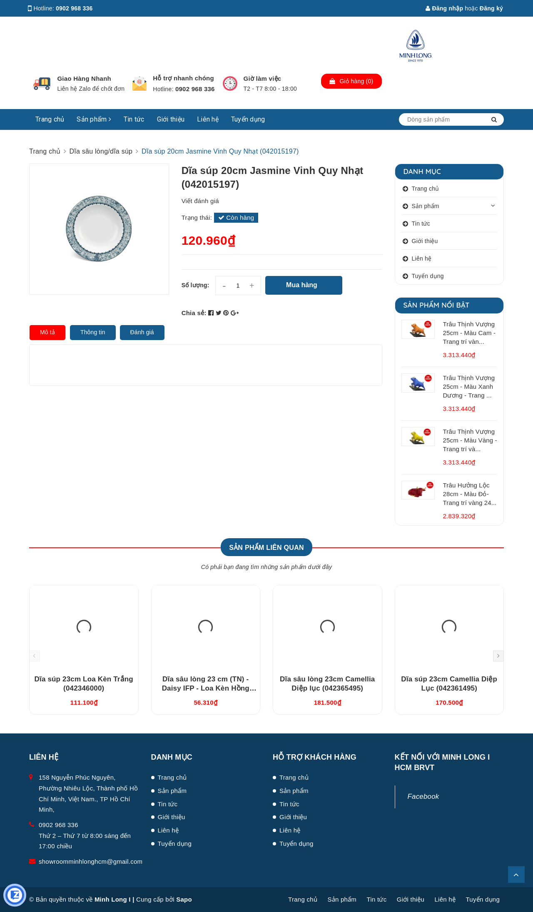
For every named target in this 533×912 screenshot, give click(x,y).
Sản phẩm (94, 119)
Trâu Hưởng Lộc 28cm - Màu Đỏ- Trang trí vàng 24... (470, 494)
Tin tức (134, 119)
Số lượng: (195, 285)
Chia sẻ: (194, 312)
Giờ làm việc (262, 78)
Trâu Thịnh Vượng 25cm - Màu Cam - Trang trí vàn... (469, 333)
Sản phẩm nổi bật (436, 305)
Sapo (184, 899)
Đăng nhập (444, 8)
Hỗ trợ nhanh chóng (183, 78)
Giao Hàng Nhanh (84, 78)
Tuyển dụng (248, 119)
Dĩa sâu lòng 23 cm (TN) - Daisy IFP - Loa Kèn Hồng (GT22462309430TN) (205, 688)
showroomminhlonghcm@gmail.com (90, 861)
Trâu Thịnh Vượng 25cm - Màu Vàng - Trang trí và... (470, 440)
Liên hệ (208, 119)
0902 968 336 (74, 8)
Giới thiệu (171, 119)
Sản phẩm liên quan (266, 547)
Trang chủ (49, 119)
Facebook (423, 796)
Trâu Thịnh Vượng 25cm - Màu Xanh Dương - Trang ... (469, 386)
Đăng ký (491, 8)
